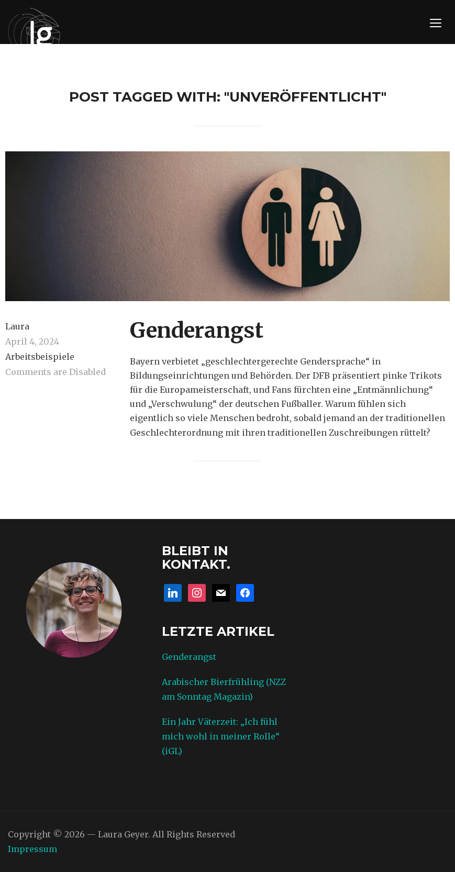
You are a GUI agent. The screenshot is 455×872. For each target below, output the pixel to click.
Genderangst (196, 330)
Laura (17, 326)
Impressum (32, 849)
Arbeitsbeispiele (39, 356)
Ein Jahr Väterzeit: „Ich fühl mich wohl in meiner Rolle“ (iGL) (221, 736)
